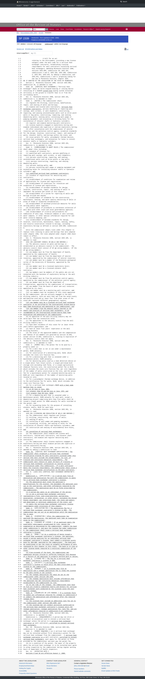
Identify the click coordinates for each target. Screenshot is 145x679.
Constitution (78, 29)
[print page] (126, 29)
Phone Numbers (79, 669)
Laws (57, 29)
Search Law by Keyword (103, 29)
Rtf (126, 49)
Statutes (51, 29)
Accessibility (23, 671)
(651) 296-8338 (79, 666)
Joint (32, 5)
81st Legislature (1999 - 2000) (29, 32)
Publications (80, 5)
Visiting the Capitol (25, 668)
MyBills (104, 668)
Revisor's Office (88, 29)
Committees (49, 5)
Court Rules (69, 29)
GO (47, 29)
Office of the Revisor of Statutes (39, 24)
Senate (25, 5)
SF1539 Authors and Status (33, 49)
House (19, 5)
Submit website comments (82, 671)
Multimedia (70, 5)
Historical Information (25, 663)
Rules (62, 29)
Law (63, 5)
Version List (20, 49)
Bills (57, 5)
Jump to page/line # (23, 53)
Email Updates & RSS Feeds (111, 671)
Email (87, 666)
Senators (49, 668)
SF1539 (41, 32)
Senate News (106, 666)
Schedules (39, 5)
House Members (52, 666)
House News (105, 663)
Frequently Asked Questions (28, 673)
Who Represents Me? (53, 663)
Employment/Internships (26, 666)
